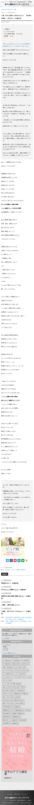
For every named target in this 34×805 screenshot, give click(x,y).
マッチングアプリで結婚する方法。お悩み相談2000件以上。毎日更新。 (17, 800)
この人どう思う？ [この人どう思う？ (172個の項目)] (20, 667)
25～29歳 (5, 569)
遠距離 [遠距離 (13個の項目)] (15, 723)
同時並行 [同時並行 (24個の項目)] (18, 693)
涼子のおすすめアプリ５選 (8, 9)
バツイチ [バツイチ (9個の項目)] (6, 677)
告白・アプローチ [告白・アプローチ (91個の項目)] (8, 697)
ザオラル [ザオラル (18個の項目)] (25, 670)
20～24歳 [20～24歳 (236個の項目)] (6, 660)
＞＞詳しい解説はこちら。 (9, 653)
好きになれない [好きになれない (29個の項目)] (7, 700)
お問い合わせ (17, 794)
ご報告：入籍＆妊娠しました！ (11, 605)
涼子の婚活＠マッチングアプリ (17, 4)
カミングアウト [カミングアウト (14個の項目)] (7, 670)
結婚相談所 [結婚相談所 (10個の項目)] (16, 716)
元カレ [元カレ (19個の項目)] (16, 687)
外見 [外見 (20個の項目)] (18, 697)
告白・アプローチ (11, 569)
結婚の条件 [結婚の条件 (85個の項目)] (6, 716)
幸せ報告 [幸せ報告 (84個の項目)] (17, 706)
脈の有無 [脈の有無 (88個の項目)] (23, 720)
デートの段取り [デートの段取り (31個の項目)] (7, 673)
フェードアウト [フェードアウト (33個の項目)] (15, 677)
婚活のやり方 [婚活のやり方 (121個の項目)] (19, 700)
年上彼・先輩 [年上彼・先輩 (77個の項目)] (20, 703)
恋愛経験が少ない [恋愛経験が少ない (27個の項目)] (8, 710)
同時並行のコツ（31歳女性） (10, 583)
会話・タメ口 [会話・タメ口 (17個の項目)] (7, 687)
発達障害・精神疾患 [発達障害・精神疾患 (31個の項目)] (18, 713)
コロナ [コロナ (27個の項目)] (17, 670)
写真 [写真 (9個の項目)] (23, 687)
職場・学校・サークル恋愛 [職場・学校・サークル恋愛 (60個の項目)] (10, 720)
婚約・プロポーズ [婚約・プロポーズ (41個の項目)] (8, 703)
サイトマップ (24, 794)
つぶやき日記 (9, 794)
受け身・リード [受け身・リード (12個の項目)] (7, 693)
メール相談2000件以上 (8, 567)
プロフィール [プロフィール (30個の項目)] (27, 677)
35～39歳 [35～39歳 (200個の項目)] (6, 663)
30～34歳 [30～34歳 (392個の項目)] (25, 660)
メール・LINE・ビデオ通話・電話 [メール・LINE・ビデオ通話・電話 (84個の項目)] (11, 683)
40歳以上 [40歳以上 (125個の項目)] (15, 663)
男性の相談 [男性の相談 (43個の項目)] (6, 713)
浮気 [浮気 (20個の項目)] (28, 710)
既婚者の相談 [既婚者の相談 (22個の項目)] (20, 710)
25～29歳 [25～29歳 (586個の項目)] (15, 660)
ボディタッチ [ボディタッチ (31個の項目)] (7, 680)
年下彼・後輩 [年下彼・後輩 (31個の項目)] (7, 706)
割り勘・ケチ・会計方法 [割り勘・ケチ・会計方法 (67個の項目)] (17, 690)
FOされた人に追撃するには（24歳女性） (14, 589)
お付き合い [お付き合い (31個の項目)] (25, 663)
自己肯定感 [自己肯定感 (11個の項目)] (6, 723)
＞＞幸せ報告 (5, 638)
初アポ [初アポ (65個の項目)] (5, 690)
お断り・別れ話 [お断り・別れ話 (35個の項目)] (7, 667)
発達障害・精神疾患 (20, 569)
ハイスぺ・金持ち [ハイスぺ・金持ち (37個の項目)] (20, 673)
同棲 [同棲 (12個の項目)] (25, 693)
